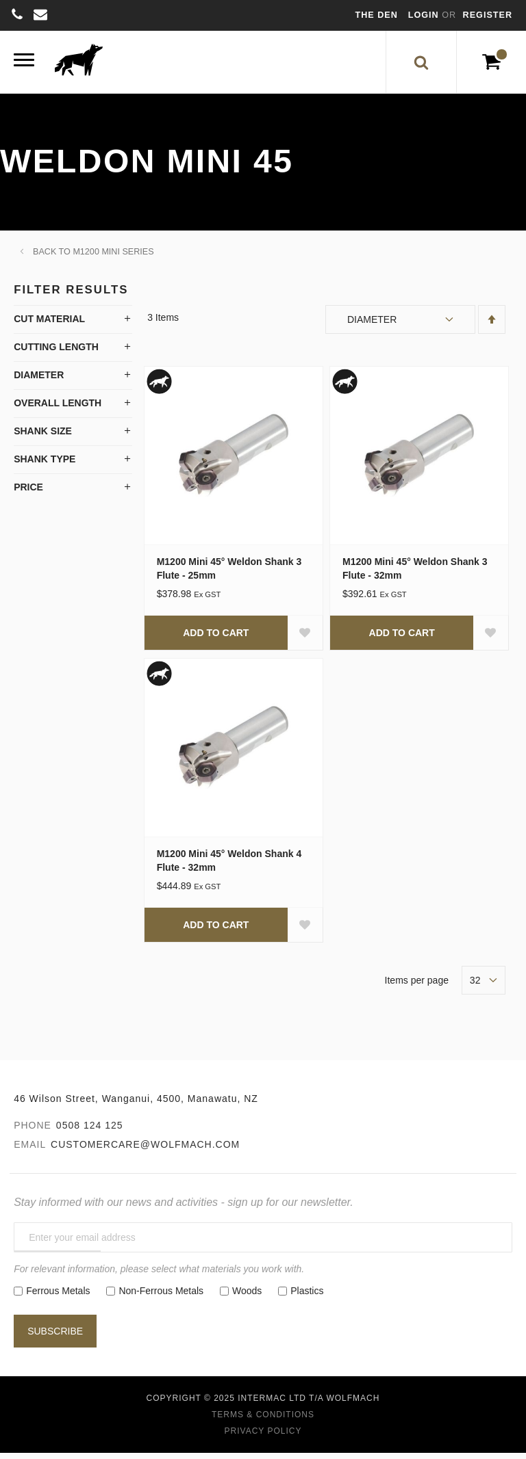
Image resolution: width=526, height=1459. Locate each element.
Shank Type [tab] (44, 464)
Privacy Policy (263, 1437)
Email (30, 1150)
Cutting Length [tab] (56, 352)
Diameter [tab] (39, 380)
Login (425, 15)
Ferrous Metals (58, 1296)
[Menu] (24, 64)
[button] (305, 638)
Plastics (306, 1296)
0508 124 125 (89, 1131)
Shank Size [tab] (43, 436)
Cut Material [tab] (49, 324)
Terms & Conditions (263, 1420)
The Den (376, 15)
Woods (247, 1296)
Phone (32, 1131)
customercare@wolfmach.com (145, 1150)
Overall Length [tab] (57, 408)
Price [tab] (28, 492)
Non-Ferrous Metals (160, 1296)
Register (487, 15)
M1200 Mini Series (113, 257)
